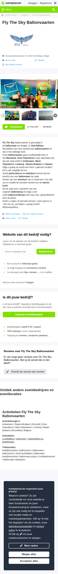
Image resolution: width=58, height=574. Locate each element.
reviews (47, 127)
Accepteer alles (29, 561)
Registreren (46, 3)
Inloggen (32, 3)
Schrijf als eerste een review (25, 371)
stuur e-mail (8, 60)
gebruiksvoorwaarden (20, 526)
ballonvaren (25, 450)
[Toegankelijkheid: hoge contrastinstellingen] (55, 3)
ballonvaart (38, 450)
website (39, 60)
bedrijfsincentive (10, 450)
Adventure (21, 439)
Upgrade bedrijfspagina (29, 314)
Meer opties (29, 545)
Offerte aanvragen (11, 214)
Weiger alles (29, 554)
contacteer (13, 127)
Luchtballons (8, 439)
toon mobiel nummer (12, 65)
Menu (7, 9)
